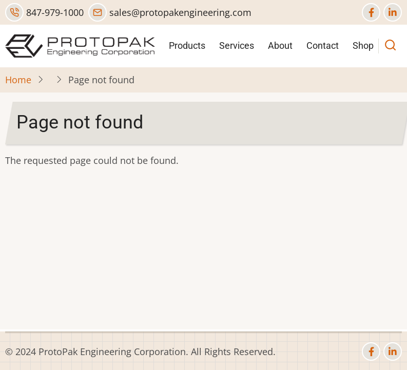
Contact (322, 45)
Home (18, 79)
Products (187, 45)
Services (236, 45)
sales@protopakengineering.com (169, 12)
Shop (363, 45)
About (280, 45)
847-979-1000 (44, 12)
